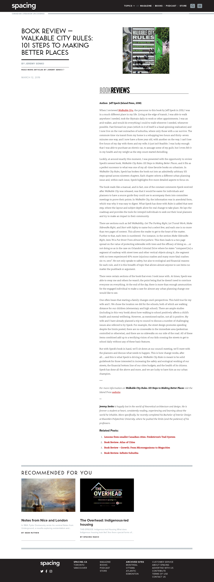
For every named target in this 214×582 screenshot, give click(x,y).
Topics (129, 5)
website (116, 392)
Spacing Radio (91, 537)
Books (159, 5)
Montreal (132, 565)
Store (183, 5)
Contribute (159, 570)
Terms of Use (160, 573)
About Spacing (160, 565)
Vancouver (80, 568)
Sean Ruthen (32, 532)
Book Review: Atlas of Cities (119, 442)
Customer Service (162, 562)
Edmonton (132, 573)
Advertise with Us (162, 568)
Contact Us (159, 576)
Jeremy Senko (34, 63)
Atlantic (131, 570)
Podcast (171, 5)
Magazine (146, 5)
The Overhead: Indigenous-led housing (104, 522)
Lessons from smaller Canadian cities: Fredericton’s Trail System (139, 436)
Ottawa (130, 568)
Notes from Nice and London (44, 520)
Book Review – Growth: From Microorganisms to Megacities (137, 447)
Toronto (79, 565)
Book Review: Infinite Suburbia (121, 452)
